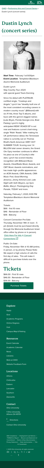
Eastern (9, 384)
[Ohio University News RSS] (29, 452)
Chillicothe (10, 380)
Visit (8, 327)
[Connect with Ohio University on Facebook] (7, 452)
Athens (9, 376)
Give (8, 314)
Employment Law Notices (27, 436)
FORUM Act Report (13, 438)
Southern (10, 392)
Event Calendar (12, 343)
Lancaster (10, 388)
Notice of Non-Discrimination (26, 440)
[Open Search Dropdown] (31, 3)
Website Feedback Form (16, 364)
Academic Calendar (14, 347)
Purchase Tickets (18, 285)
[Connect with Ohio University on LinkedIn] (14, 452)
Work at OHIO (12, 360)
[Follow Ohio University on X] (22, 452)
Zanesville (10, 397)
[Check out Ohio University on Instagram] (11, 454)
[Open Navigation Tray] (39, 3)
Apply (8, 310)
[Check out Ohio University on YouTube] (18, 453)
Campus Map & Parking (15, 331)
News (8, 351)
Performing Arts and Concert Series (22, 8)
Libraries (9, 355)
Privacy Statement (12, 442)
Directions (14, 420)
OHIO (4, 8)
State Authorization (26, 442)
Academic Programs (14, 318)
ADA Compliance (12, 436)
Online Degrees (12, 323)
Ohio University (16, 449)
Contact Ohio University (16, 424)
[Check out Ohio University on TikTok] (25, 452)
